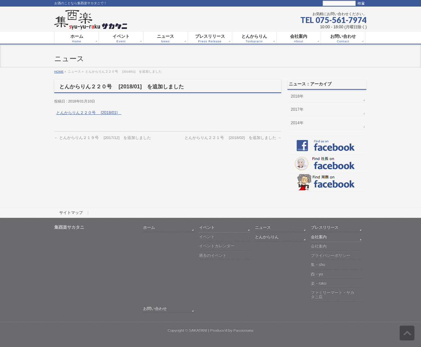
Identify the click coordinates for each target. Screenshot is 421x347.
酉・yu (317, 274)
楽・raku (318, 283)
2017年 (297, 109)
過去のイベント (213, 255)
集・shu (318, 264)
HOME (58, 71)
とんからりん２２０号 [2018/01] (88, 112)
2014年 (297, 123)
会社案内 (319, 237)
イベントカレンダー (217, 245)
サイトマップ (71, 213)
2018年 (297, 96)
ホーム (149, 227)
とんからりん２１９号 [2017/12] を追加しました (102, 137)
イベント (207, 227)
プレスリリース (324, 227)
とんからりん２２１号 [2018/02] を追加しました (233, 137)
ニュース (263, 227)
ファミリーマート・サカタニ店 (332, 294)
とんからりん (267, 237)
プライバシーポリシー (330, 255)
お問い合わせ (155, 308)
